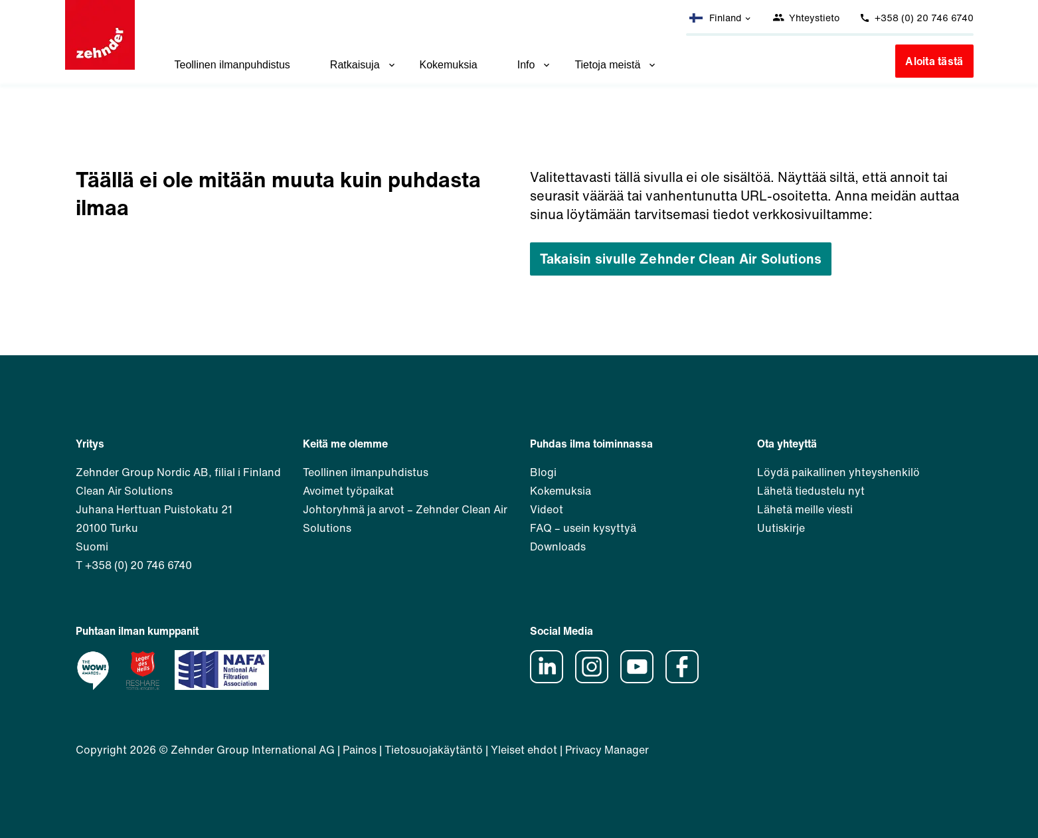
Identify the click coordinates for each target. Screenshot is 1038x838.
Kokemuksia (448, 64)
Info (535, 64)
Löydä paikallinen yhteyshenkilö (838, 472)
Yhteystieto (805, 18)
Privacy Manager (607, 750)
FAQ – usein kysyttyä (583, 528)
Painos (360, 750)
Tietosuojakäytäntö (434, 750)
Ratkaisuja (363, 64)
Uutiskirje (781, 528)
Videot (546, 509)
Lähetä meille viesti (805, 509)
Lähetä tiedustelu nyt (811, 491)
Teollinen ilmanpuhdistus (232, 64)
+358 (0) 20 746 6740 (916, 18)
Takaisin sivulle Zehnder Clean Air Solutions (681, 258)
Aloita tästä (934, 61)
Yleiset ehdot (524, 750)
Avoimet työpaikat (348, 491)
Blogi (543, 472)
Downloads (558, 546)
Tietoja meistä (615, 64)
